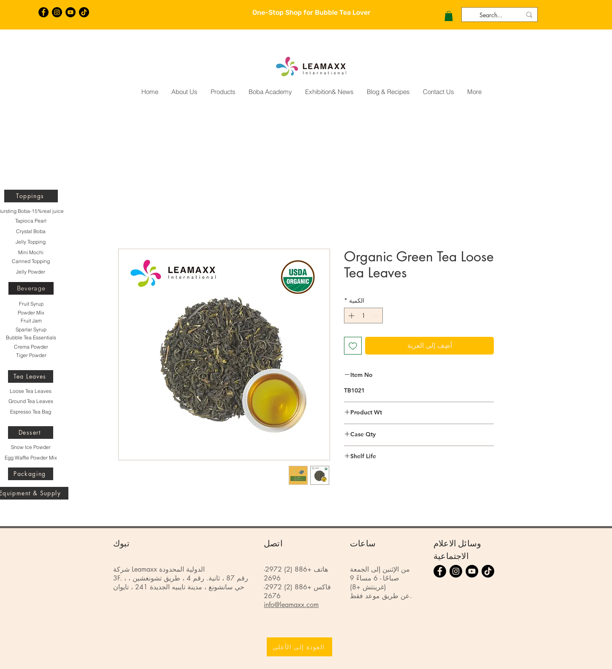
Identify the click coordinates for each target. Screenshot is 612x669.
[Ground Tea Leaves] (31, 401)
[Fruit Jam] (31, 320)
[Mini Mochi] (30, 252)
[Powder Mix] (31, 312)
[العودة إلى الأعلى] (299, 646)
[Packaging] (30, 473)
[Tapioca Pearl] (30, 221)
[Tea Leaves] (30, 376)
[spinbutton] (363, 315)
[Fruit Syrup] (31, 304)
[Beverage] (31, 288)
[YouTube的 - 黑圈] (70, 12)
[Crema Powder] (31, 347)
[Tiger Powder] (31, 355)
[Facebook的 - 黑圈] (43, 12)
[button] (448, 16)
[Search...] (500, 15)
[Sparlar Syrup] (31, 329)
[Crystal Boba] (30, 231)
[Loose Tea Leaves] (30, 391)
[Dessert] (30, 432)
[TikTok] (84, 12)
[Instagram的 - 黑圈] (57, 12)
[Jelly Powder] (30, 272)
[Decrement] (376, 315)
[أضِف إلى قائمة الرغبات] (353, 346)
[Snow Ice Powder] (30, 447)
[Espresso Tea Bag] (30, 412)
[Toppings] (31, 196)
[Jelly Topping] (30, 242)
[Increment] (350, 315)
